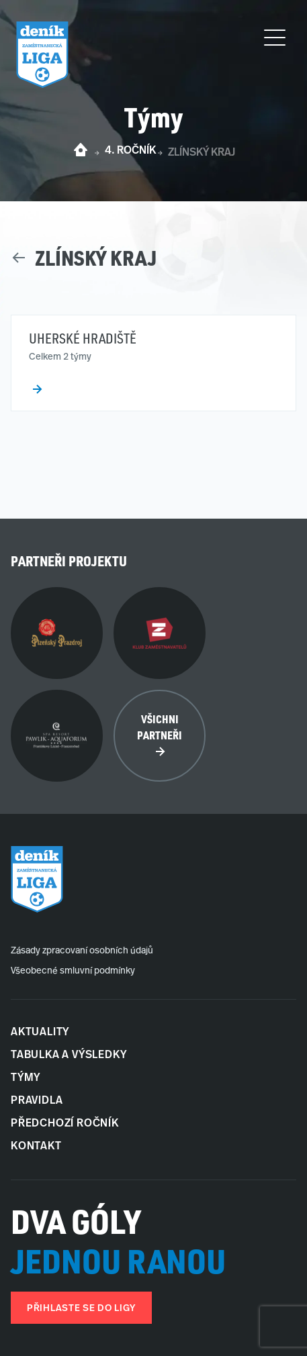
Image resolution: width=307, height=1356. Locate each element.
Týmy (25, 1078)
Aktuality (40, 1032)
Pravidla (36, 1101)
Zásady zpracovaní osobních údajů (82, 951)
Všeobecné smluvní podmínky (73, 971)
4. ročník (130, 151)
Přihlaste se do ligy (81, 1309)
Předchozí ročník (65, 1123)
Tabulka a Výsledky (68, 1055)
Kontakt (36, 1146)
